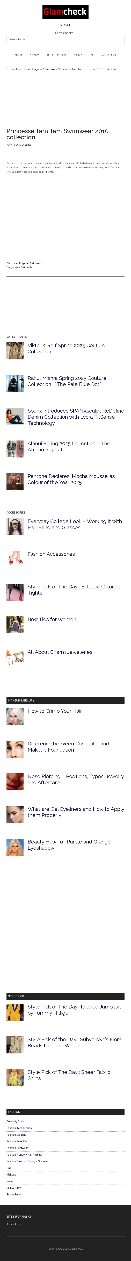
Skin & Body (13, 1187)
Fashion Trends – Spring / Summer (27, 1161)
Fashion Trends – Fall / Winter (24, 1154)
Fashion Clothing (16, 1134)
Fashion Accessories (51, 554)
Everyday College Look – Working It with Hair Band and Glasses (75, 524)
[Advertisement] (65, 104)
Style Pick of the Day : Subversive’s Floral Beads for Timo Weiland (75, 1042)
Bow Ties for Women (52, 619)
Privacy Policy (14, 1224)
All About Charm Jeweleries (60, 652)
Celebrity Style (15, 1121)
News (9, 1181)
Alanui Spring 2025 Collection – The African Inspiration (69, 446)
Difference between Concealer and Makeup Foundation (68, 747)
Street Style (13, 1194)
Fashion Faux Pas (17, 1141)
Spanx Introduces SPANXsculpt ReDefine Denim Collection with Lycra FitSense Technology (76, 417)
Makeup (11, 1174)
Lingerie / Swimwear (30, 263)
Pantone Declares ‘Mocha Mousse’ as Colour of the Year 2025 (71, 479)
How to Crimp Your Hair (55, 711)
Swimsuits (26, 267)
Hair (8, 1168)
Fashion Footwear (17, 1148)
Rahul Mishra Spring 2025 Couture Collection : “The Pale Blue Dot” (67, 381)
